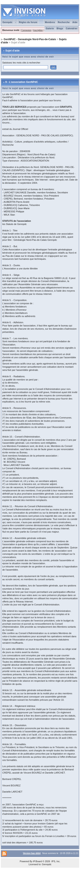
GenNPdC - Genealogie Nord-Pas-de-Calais (30, 39)
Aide (75, 22)
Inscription (38, 30)
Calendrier (71, 28)
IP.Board (37, 861)
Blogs (60, 28)
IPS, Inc (55, 861)
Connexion (26, 30)
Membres (50, 22)
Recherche (64, 22)
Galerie (50, 28)
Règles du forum (28, 22)
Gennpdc (8, 22)
